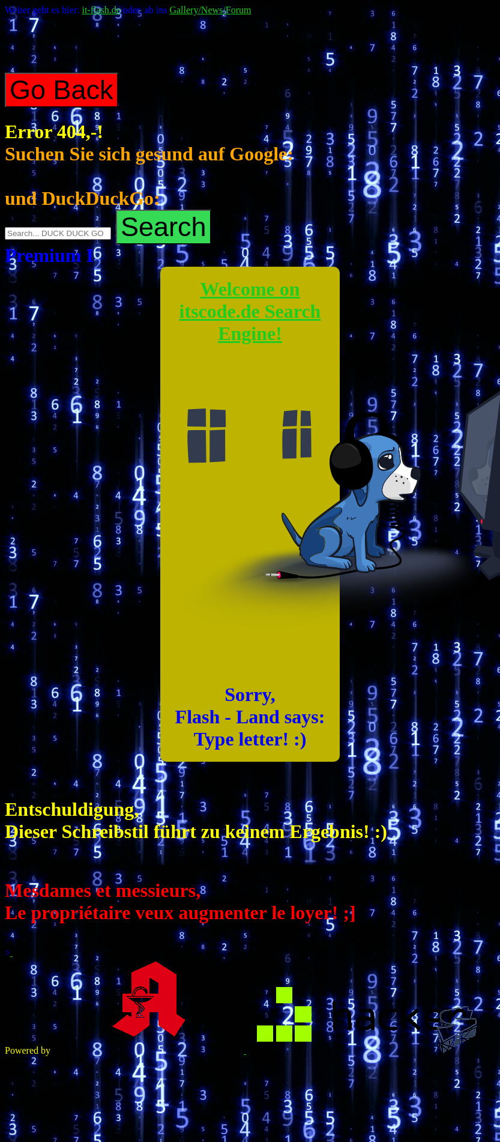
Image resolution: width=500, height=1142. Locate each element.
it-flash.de (101, 10)
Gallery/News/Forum (210, 10)
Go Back (61, 89)
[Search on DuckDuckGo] (58, 233)
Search (163, 226)
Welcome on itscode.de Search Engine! (250, 311)
